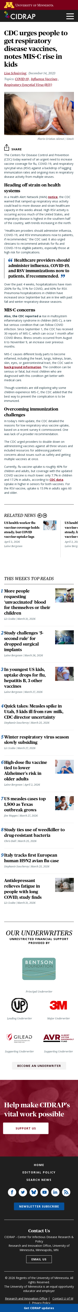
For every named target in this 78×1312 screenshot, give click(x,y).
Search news (39, 1180)
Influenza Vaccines (44, 79)
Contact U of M (62, 1298)
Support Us (26, 1128)
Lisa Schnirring (15, 73)
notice (53, 197)
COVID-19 (22, 79)
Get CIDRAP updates (39, 1308)
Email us (39, 1259)
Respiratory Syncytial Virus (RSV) (28, 85)
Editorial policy (39, 1172)
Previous (39, 515)
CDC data (56, 480)
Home (39, 1165)
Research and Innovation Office (26, 1298)
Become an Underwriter (39, 1066)
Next (45, 515)
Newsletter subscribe (39, 1206)
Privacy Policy (41, 1303)
